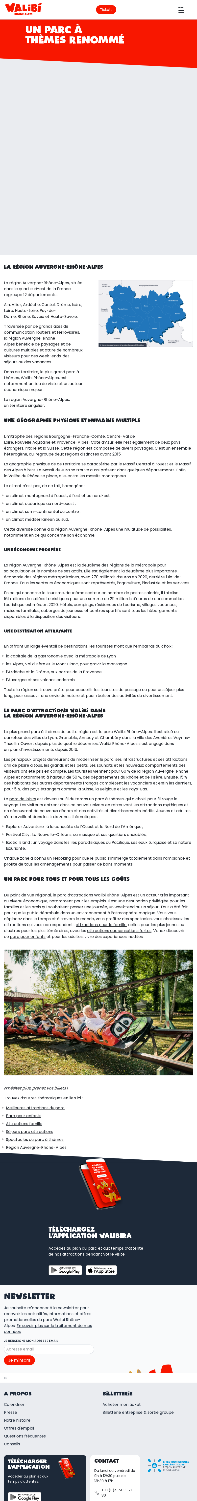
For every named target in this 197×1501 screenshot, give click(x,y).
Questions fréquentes (25, 1348)
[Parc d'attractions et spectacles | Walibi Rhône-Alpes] (5, 1290)
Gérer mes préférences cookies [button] (41, 1496)
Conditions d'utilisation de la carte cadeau (54, 1490)
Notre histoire (17, 1333)
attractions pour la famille (101, 837)
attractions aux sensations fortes (119, 843)
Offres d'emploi (19, 1341)
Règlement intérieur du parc (103, 1496)
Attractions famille (24, 1036)
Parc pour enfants (23, 1028)
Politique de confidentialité (126, 1490)
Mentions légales (62, 1483)
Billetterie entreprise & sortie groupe (138, 1325)
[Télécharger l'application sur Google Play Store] (65, 1182)
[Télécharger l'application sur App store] (101, 1182)
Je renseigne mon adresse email (31, 1253)
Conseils (12, 1356)
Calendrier (14, 1317)
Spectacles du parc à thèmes (35, 1052)
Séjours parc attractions (29, 1044)
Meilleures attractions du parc (35, 1020)
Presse (10, 1325)
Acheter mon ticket (121, 1317)
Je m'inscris (19, 1272)
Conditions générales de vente (114, 1483)
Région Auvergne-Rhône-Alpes (36, 1060)
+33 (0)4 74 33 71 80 (113, 1405)
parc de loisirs (22, 711)
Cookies (166, 1490)
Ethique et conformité (156, 1496)
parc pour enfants (28, 849)
